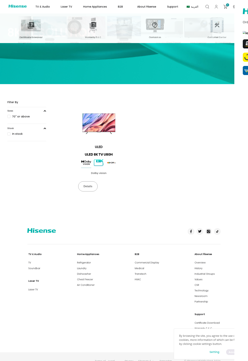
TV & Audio (43, 7)
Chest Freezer (85, 275)
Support (172, 7)
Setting (214, 352)
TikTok (217, 231)
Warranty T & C (204, 317)
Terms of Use (101, 350)
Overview (201, 260)
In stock (17, 134)
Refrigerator (84, 260)
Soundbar (33, 265)
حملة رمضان (153, 350)
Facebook (191, 231)
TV (28, 260)
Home (11, 41)
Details (87, 186)
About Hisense (143, 7)
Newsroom (202, 289)
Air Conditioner (85, 280)
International (237, 7)
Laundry (81, 265)
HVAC (138, 275)
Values (199, 275)
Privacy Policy (130, 350)
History (199, 265)
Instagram (208, 231)
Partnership (202, 294)
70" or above (21, 116)
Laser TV (68, 7)
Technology (203, 284)
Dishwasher (84, 270)
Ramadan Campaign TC (169, 350)
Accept (233, 352)
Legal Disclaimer (115, 350)
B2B (124, 7)
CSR (198, 280)
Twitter (199, 231)
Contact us (202, 322)
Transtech (141, 270)
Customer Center (206, 327)
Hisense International (18, 7)
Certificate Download (208, 312)
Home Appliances (94, 7)
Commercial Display (147, 260)
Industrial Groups (206, 270)
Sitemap (144, 348)
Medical (139, 265)
